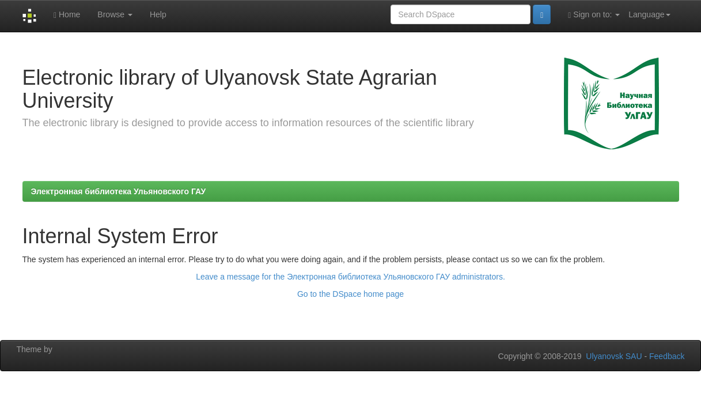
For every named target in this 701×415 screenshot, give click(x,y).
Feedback (666, 356)
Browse (114, 14)
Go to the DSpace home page (350, 294)
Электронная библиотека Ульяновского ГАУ (118, 191)
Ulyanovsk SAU (614, 356)
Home (67, 15)
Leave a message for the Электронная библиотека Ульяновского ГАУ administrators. (350, 276)
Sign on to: (594, 15)
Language (649, 14)
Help (158, 14)
